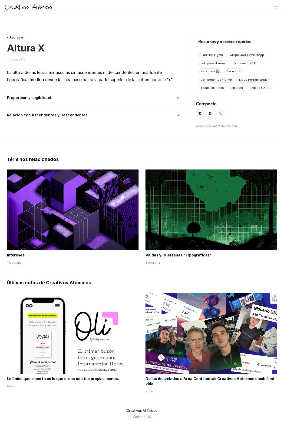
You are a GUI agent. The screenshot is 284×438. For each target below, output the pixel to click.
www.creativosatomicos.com (217, 126)
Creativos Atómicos (28, 7)
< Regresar (15, 37)
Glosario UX (142, 417)
